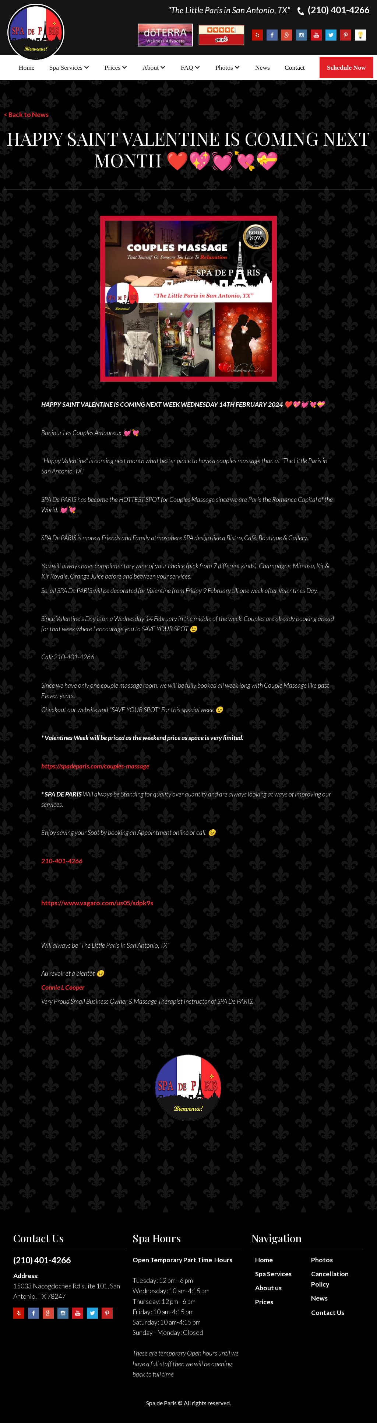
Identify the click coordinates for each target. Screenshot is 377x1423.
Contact (295, 67)
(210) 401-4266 (42, 1260)
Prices (264, 1302)
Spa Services (273, 1274)
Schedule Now (346, 67)
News (262, 67)
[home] (35, 32)
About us (268, 1288)
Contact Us (327, 1312)
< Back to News (26, 114)
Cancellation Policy (330, 1279)
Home (27, 67)
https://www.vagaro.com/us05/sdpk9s (97, 903)
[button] (69, 67)
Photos (322, 1260)
